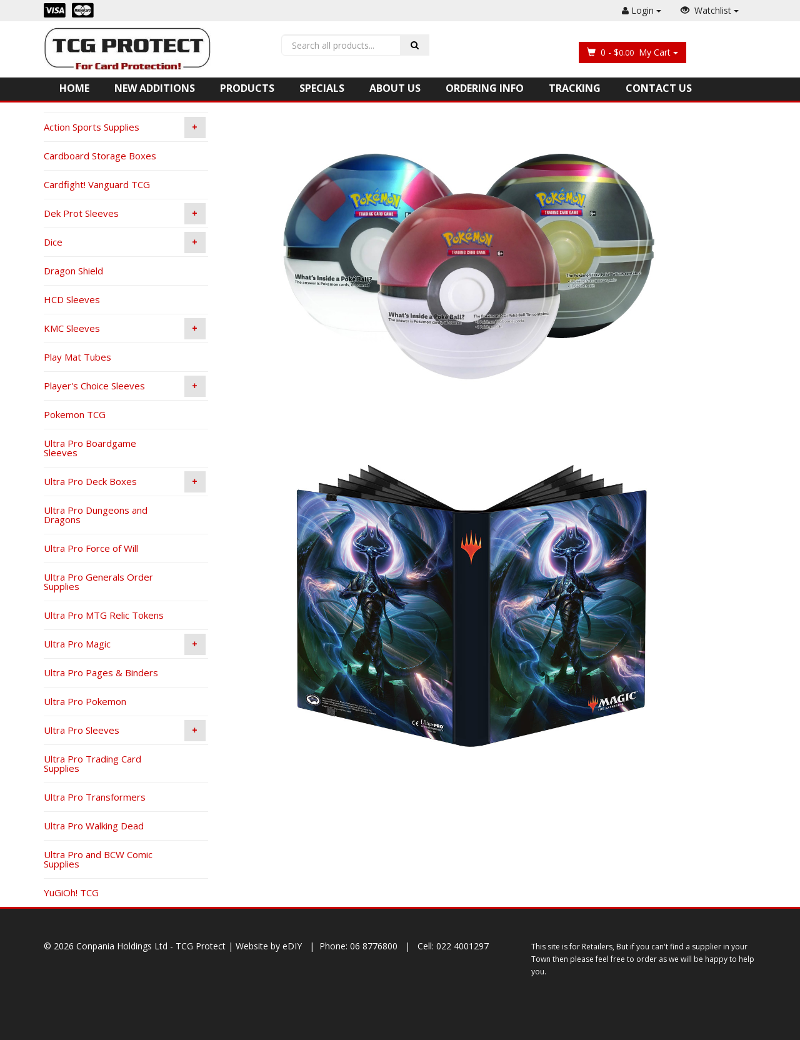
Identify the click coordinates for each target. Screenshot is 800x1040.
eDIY (292, 946)
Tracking (575, 88)
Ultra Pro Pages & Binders (101, 672)
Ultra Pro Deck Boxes (125, 481)
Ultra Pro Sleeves (125, 730)
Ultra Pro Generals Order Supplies (98, 581)
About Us (395, 88)
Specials (321, 88)
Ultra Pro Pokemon (85, 701)
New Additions (154, 88)
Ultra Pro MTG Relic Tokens (104, 615)
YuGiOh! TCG (71, 892)
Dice (125, 242)
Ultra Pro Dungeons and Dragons (96, 515)
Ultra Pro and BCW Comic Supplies (98, 859)
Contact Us (659, 88)
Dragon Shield (73, 270)
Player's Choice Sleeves (125, 386)
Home (74, 88)
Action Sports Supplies (125, 127)
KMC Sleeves (125, 328)
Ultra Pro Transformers (95, 797)
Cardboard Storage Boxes (100, 155)
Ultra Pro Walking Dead (94, 825)
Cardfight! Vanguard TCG (97, 184)
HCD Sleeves (72, 299)
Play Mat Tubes (77, 357)
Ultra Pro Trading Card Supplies (92, 763)
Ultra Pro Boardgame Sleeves (90, 448)
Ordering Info (485, 88)
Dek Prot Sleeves (125, 213)
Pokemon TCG (75, 414)
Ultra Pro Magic (125, 644)
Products (247, 88)
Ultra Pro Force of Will (91, 548)
